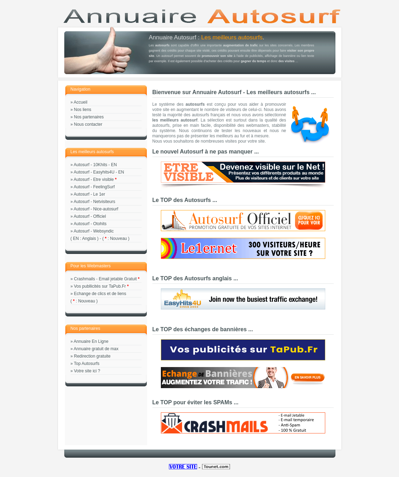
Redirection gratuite (92, 356)
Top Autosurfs (86, 363)
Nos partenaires (89, 117)
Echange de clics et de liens (100, 293)
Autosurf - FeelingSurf (94, 186)
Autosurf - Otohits (90, 223)
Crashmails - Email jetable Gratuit (105, 278)
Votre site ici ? (87, 370)
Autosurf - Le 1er (89, 194)
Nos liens (82, 109)
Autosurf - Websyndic (94, 231)
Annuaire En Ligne (91, 341)
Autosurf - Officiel (90, 216)
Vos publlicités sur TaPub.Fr (100, 286)
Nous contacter (88, 124)
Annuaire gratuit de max (96, 348)
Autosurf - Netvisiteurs (94, 201)
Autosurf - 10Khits (90, 164)
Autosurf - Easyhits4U (94, 172)
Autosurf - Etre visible (94, 179)
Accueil (80, 102)
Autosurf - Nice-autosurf (96, 209)
